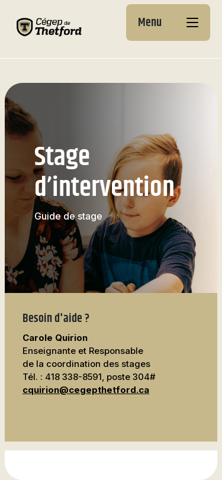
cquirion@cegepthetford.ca (85, 389)
